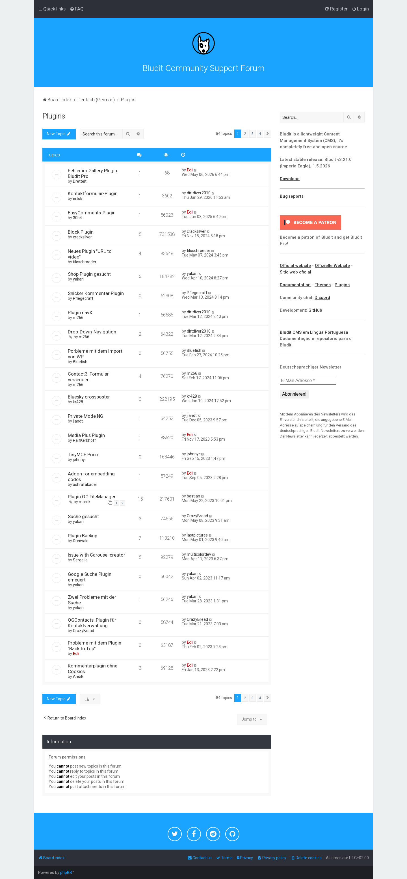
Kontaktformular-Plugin (93, 193)
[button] (267, 134)
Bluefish (80, 361)
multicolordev (199, 554)
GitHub (315, 310)
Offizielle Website (332, 265)
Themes (323, 284)
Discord (322, 297)
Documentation (295, 284)
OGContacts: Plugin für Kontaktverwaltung (92, 622)
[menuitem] (77, 9)
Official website (295, 265)
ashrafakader (85, 484)
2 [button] (245, 134)
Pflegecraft (83, 298)
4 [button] (260, 134)
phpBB (66, 872)
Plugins (53, 116)
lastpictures (197, 535)
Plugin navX (80, 312)
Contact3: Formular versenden (88, 376)
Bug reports (292, 196)
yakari (78, 279)
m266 (78, 317)
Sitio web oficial (295, 272)
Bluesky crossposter (89, 397)
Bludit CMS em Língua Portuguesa (314, 332)
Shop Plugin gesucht (89, 274)
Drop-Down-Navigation (92, 332)
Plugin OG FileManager (92, 496)
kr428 (78, 402)
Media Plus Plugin (86, 435)
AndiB (78, 676)
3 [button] (253, 134)
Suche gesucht (83, 516)
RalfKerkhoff (84, 440)
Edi (190, 170)
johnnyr (79, 459)
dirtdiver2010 (199, 193)
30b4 (77, 218)
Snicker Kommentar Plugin (96, 293)
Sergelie (80, 560)
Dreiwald (80, 540)
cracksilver (82, 237)
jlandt (78, 421)
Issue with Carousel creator (96, 555)
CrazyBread (197, 516)
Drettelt (79, 181)
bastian (193, 496)
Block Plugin (81, 232)
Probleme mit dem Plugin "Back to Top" (94, 645)
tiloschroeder (84, 262)
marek (84, 501)
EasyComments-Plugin (92, 213)
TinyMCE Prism (83, 454)
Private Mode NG (85, 416)
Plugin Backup (82, 535)
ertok (77, 198)
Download (290, 178)
